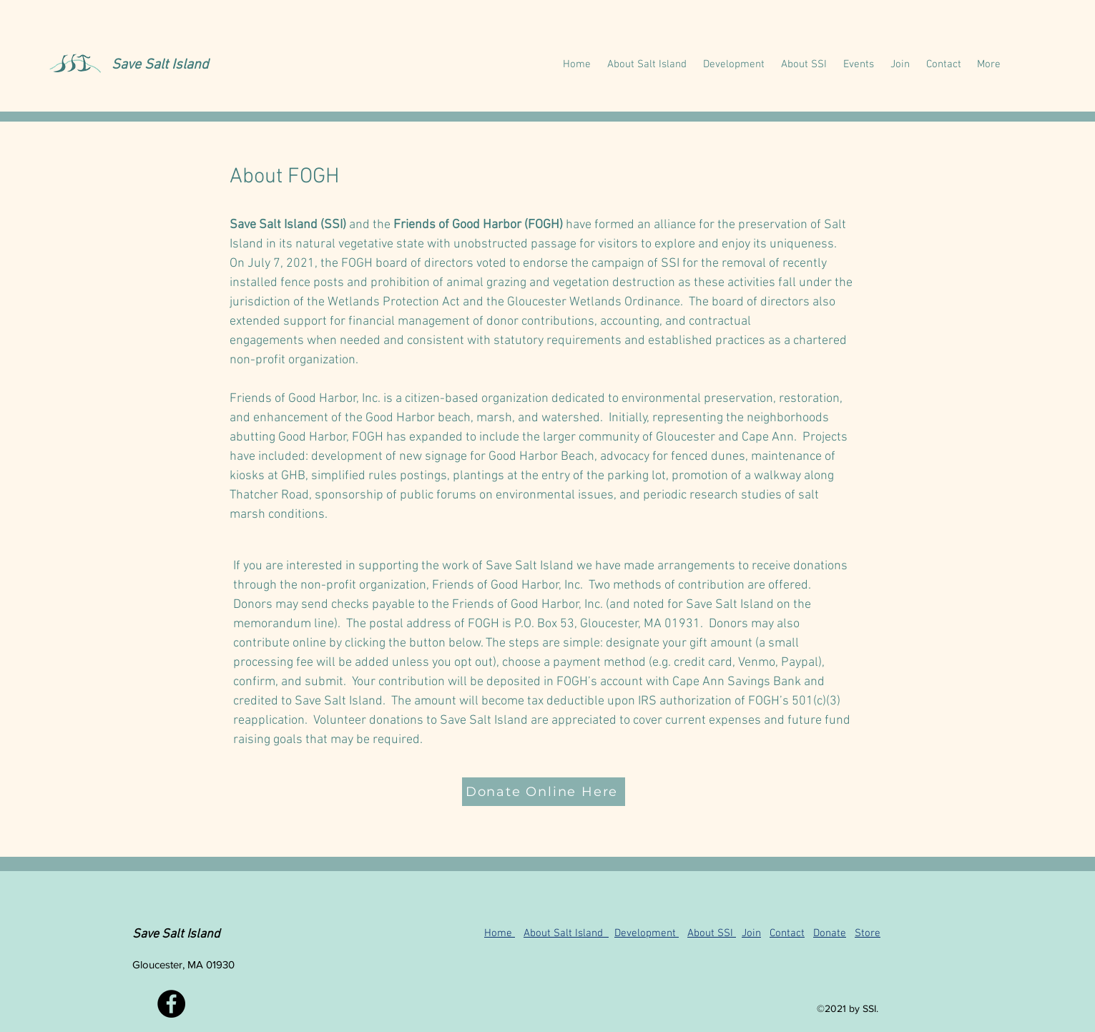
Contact (787, 933)
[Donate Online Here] (543, 791)
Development (646, 933)
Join (751, 933)
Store (867, 933)
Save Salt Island (160, 65)
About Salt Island (566, 933)
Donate (829, 933)
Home (499, 933)
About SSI (711, 933)
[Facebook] (171, 1004)
